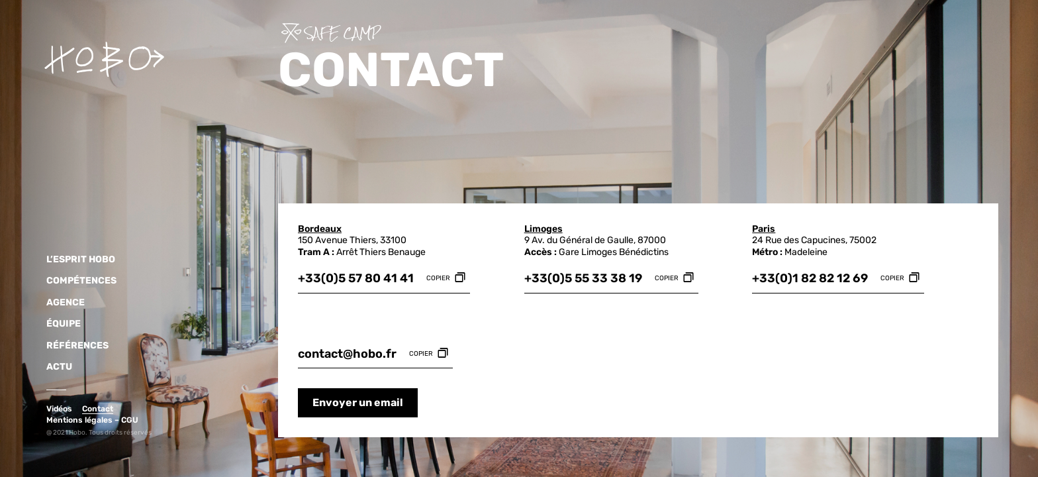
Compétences (78, 281)
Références (74, 346)
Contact (97, 408)
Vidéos (59, 408)
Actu (56, 367)
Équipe (60, 324)
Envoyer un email (357, 402)
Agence (62, 302)
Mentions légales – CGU (92, 420)
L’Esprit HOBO (77, 259)
